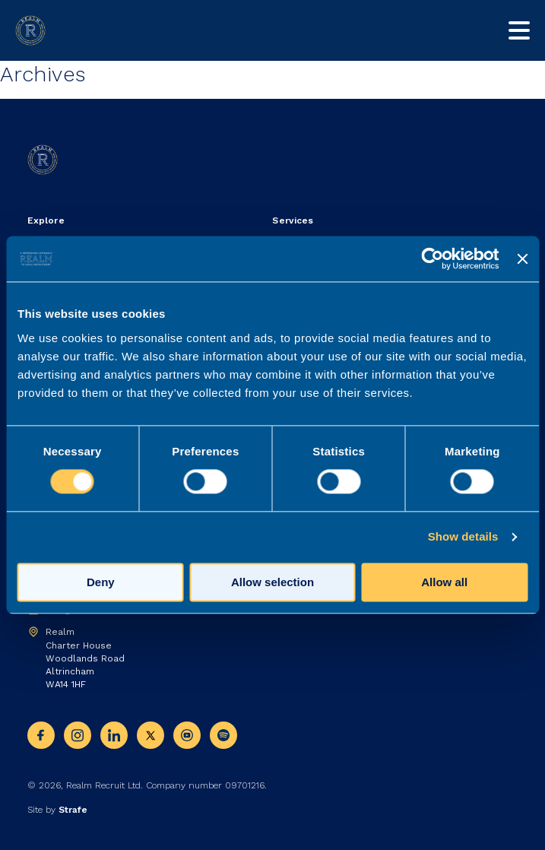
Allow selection (272, 582)
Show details (463, 537)
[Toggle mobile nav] (519, 30)
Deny (101, 582)
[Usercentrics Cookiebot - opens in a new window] (432, 258)
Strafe (73, 809)
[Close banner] (522, 258)
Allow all (444, 582)
